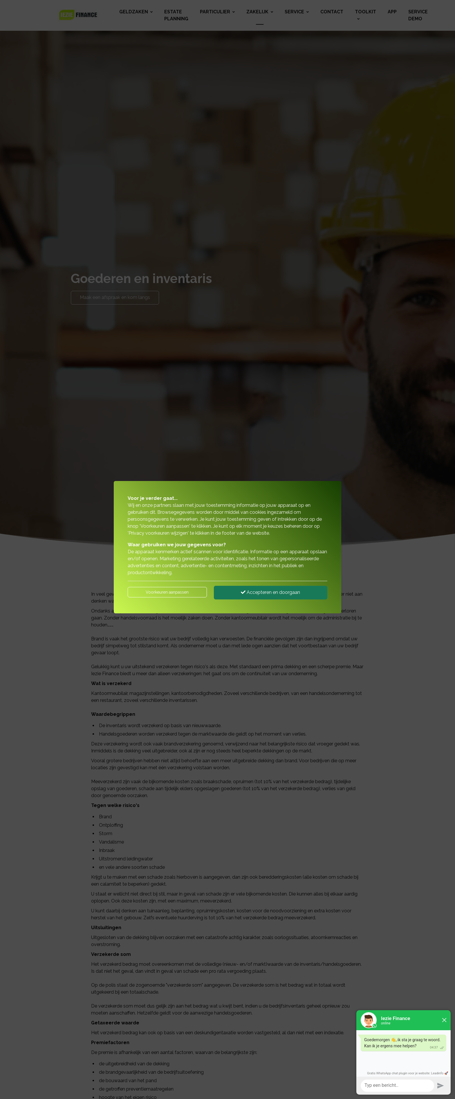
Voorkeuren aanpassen (167, 592)
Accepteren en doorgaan (270, 592)
